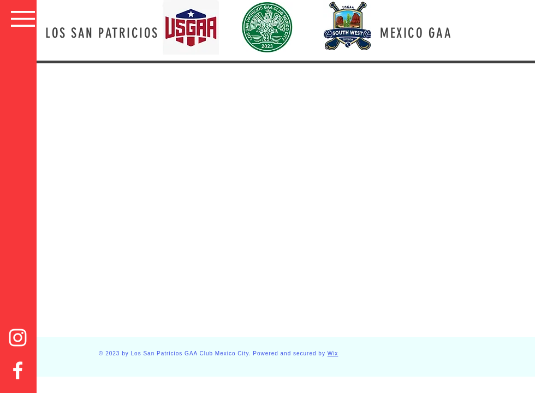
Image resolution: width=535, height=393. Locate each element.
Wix (333, 353)
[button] (23, 19)
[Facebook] (17, 370)
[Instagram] (17, 337)
